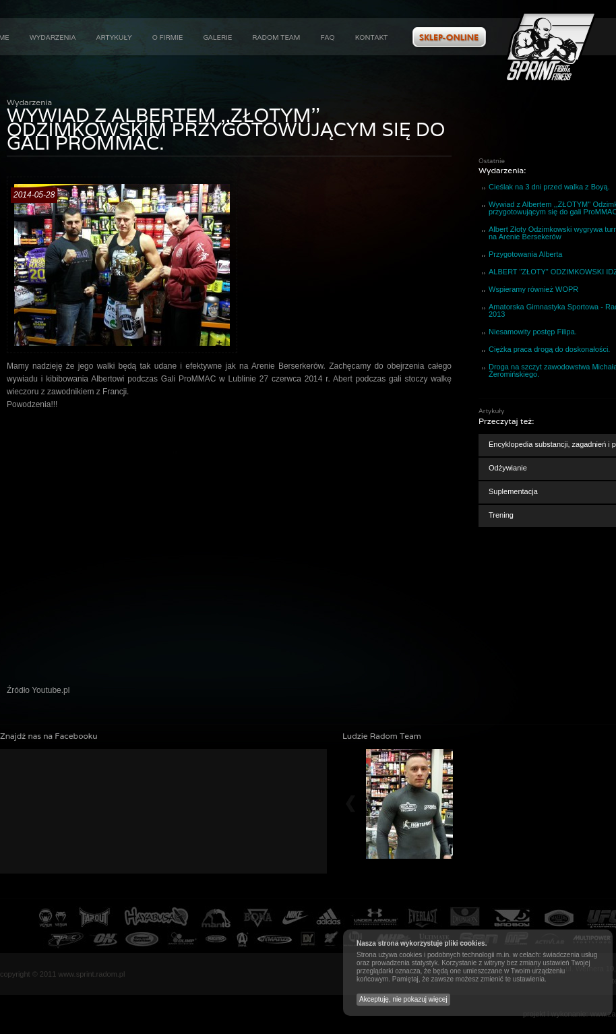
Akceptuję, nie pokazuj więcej (403, 999)
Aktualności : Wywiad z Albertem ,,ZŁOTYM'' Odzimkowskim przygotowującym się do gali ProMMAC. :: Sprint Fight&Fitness (550, 47)
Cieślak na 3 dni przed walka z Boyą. (549, 187)
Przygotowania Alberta (525, 254)
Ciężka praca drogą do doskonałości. (549, 349)
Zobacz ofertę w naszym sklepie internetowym (449, 37)
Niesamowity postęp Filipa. (533, 332)
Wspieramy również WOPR (533, 289)
